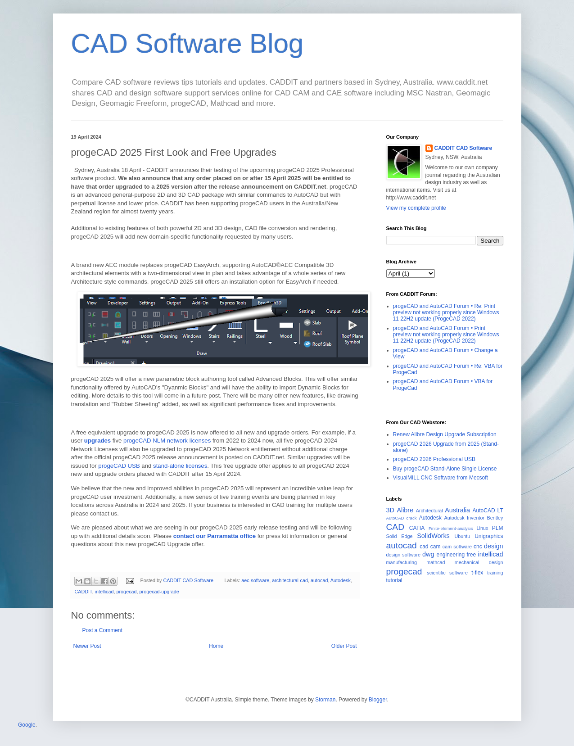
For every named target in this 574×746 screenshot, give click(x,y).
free (471, 555)
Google (27, 725)
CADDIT (83, 591)
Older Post (344, 646)
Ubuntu (462, 536)
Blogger (378, 699)
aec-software (255, 580)
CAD (395, 527)
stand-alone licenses (180, 465)
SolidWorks (433, 535)
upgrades (97, 440)
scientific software (447, 572)
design (493, 546)
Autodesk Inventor (464, 517)
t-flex (477, 573)
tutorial (394, 580)
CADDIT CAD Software (463, 148)
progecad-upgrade (159, 591)
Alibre (405, 510)
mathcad (435, 562)
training (495, 572)
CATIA (417, 528)
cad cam (430, 546)
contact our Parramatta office (214, 536)
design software (403, 554)
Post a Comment (102, 630)
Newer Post (87, 646)
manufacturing (401, 562)
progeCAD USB (119, 465)
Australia (457, 510)
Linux (482, 528)
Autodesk (340, 580)
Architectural (429, 510)
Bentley (495, 517)
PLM (497, 528)
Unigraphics (489, 536)
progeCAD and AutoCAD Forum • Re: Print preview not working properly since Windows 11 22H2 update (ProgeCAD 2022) (446, 312)
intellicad (104, 591)
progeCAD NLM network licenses (167, 440)
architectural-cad (290, 580)
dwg (428, 554)
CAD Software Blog (187, 43)
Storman (325, 699)
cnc (478, 546)
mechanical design (479, 562)
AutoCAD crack (401, 517)
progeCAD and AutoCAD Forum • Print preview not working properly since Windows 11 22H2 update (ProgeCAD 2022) (446, 334)
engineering (450, 555)
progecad (127, 591)
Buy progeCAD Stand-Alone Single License (445, 469)
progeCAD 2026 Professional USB (434, 459)
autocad (319, 580)
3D (390, 510)
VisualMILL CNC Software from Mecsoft (440, 478)
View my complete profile (416, 208)
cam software (457, 546)
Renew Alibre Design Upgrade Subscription (445, 434)
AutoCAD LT (488, 510)
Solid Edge (399, 536)
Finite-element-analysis (451, 528)
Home (216, 646)
